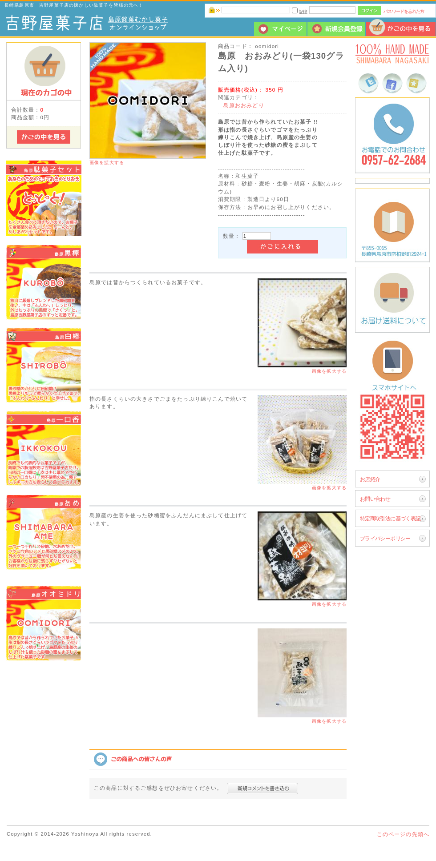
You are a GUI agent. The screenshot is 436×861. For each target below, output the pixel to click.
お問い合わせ (375, 499)
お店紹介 (370, 479)
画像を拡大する (106, 162)
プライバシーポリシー (385, 538)
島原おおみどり (243, 105)
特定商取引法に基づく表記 (390, 518)
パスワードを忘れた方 (404, 11)
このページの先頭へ (403, 834)
